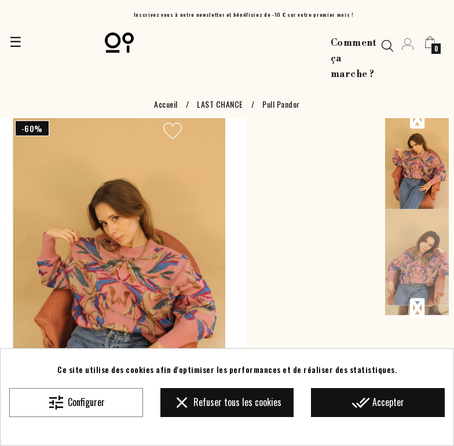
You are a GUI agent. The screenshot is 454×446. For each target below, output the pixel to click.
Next (417, 308)
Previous (417, 119)
